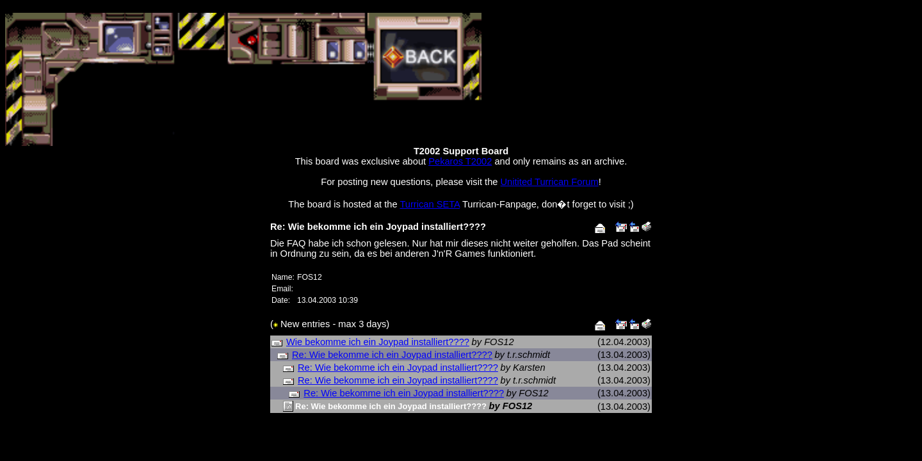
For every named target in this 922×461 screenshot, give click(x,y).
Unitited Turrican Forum (550, 182)
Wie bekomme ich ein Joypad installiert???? (377, 342)
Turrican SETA (430, 204)
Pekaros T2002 (460, 161)
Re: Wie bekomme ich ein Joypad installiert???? (392, 355)
